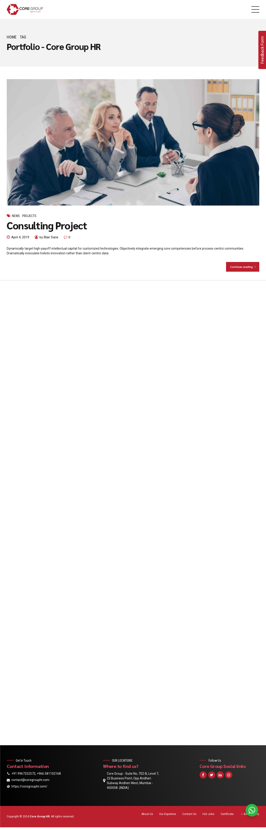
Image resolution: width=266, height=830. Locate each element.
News (16, 216)
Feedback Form (262, 50)
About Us (147, 814)
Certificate (227, 814)
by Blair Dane (49, 237)
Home (12, 37)
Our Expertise (167, 814)
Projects (29, 216)
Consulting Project (47, 225)
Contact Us (189, 814)
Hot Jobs (208, 814)
